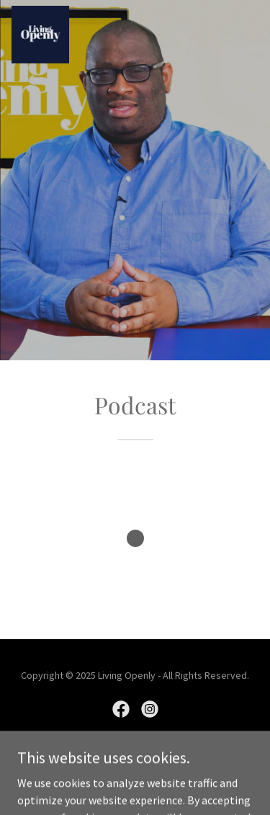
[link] (40, 34)
